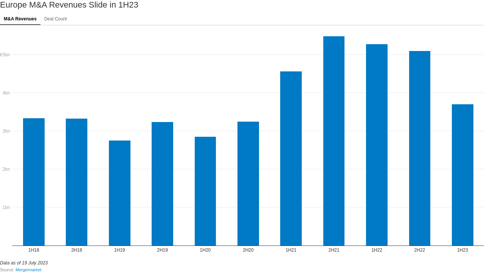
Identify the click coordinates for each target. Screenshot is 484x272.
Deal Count (55, 19)
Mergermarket (28, 269)
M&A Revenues (20, 19)
